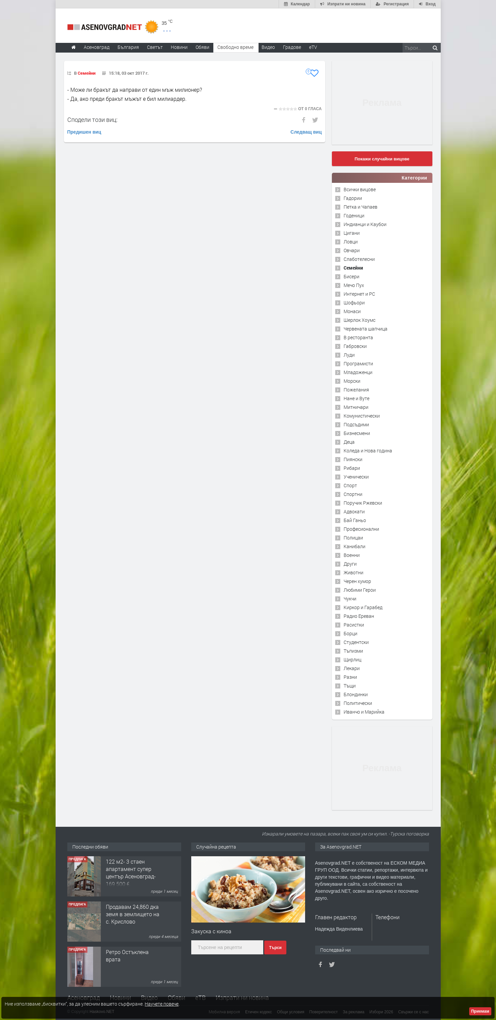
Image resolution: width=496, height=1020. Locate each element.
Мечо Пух (354, 285)
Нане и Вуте (356, 398)
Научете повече (162, 1004)
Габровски (355, 346)
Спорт (350, 485)
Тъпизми (353, 651)
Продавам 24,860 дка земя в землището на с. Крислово (132, 914)
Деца (349, 442)
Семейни (86, 73)
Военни (352, 555)
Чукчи (350, 598)
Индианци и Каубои (365, 224)
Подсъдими (356, 424)
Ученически (356, 476)
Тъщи (350, 685)
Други (350, 564)
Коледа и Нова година (368, 450)
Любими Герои (360, 590)
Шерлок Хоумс (359, 320)
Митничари (356, 407)
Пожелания (356, 389)
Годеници (354, 215)
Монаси (352, 311)
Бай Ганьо (355, 520)
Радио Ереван (359, 616)
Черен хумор (357, 581)
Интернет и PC (359, 294)
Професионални (361, 529)
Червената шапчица (365, 328)
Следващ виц (306, 132)
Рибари (352, 468)
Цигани (352, 233)
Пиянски (353, 459)
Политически (358, 703)
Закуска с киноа (211, 931)
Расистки (354, 625)
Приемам (480, 1011)
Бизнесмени (357, 433)
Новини (179, 47)
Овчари (352, 250)
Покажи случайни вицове (382, 158)
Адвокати (354, 511)
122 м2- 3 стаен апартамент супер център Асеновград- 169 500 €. (131, 872)
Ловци (351, 241)
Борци (350, 633)
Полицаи (353, 537)
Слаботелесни (359, 259)
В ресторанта (358, 337)
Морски (352, 381)
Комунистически (362, 416)
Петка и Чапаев (360, 207)
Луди (349, 355)
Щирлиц (352, 659)
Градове (292, 47)
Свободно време (235, 47)
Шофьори (354, 302)
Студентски (356, 642)
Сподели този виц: (92, 120)
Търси (275, 947)
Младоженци (358, 372)
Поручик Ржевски (363, 503)
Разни (350, 677)
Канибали (354, 546)
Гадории (353, 198)
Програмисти (358, 363)
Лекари (352, 668)
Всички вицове (360, 189)
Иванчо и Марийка (364, 712)
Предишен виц (84, 132)
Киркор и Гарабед (363, 607)
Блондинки (356, 694)
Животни (353, 572)
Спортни (353, 494)
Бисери (351, 276)
